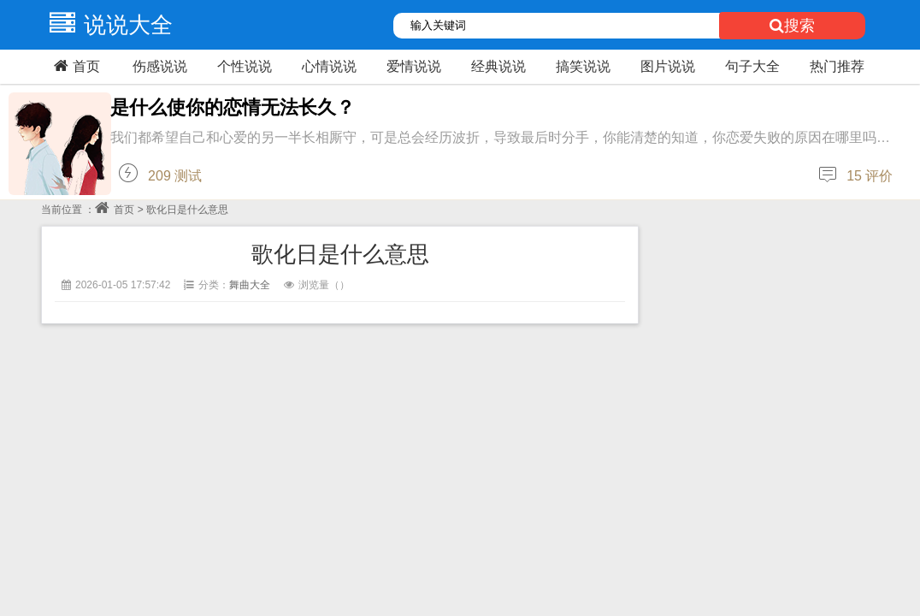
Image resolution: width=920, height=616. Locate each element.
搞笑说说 (583, 66)
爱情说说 (413, 66)
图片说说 (667, 66)
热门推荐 (837, 66)
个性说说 (244, 66)
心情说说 (329, 66)
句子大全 (752, 66)
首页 (75, 66)
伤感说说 (160, 66)
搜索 (792, 25)
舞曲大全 (249, 285)
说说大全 (107, 25)
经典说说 (498, 66)
